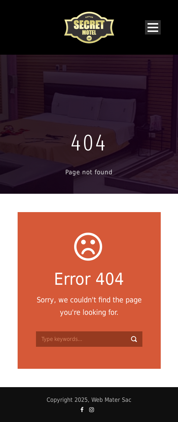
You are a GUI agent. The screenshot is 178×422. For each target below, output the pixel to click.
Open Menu (153, 27)
